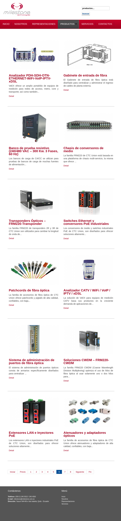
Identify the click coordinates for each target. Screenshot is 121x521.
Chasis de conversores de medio (83, 149)
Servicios (65, 504)
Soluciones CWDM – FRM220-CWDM (86, 361)
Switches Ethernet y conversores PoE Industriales (86, 222)
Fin (90, 472)
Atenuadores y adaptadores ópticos (84, 434)
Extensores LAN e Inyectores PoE (31, 434)
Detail (11, 96)
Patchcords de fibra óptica (29, 290)
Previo (23, 472)
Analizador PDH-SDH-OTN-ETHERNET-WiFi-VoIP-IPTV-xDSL (30, 78)
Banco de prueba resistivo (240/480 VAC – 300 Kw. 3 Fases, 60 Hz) (33, 151)
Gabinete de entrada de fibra (85, 75)
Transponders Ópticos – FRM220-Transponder (27, 222)
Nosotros (65, 499)
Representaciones (68, 501)
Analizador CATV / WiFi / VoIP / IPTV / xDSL (86, 291)
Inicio (63, 497)
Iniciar (12, 472)
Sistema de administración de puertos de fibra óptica (31, 361)
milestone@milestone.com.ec (24, 499)
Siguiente (80, 472)
